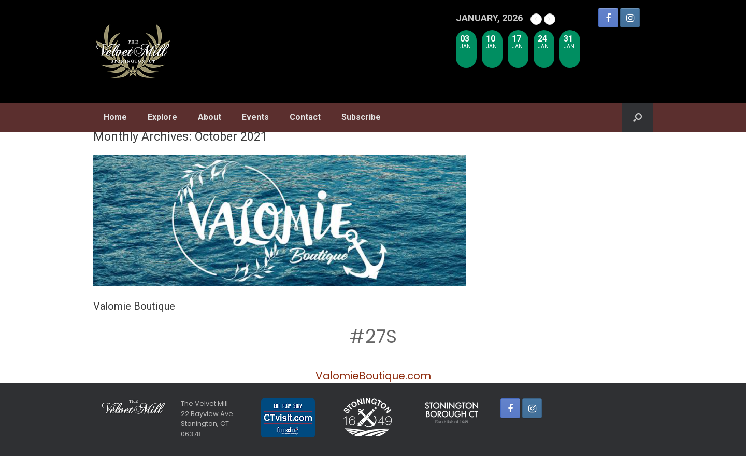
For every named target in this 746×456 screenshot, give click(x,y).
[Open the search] (637, 117)
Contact (305, 117)
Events (255, 117)
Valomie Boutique (134, 306)
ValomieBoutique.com (373, 375)
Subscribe (361, 117)
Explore (162, 117)
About (209, 117)
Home (115, 117)
